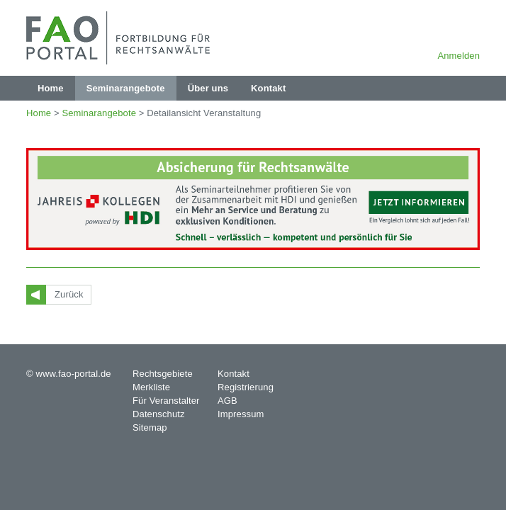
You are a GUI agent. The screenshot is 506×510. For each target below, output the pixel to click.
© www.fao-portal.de (68, 373)
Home (38, 113)
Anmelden (458, 55)
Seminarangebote (99, 113)
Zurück (69, 294)
